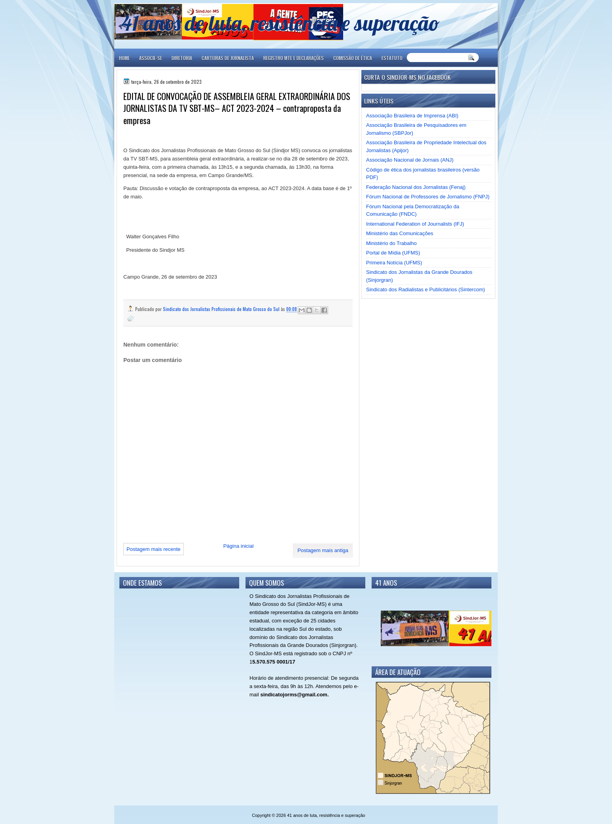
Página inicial (238, 546)
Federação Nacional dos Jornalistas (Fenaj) (415, 187)
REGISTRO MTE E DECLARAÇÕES (293, 58)
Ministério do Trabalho (391, 243)
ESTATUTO (392, 58)
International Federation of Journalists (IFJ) (415, 224)
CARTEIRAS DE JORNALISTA (228, 58)
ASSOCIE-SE (150, 58)
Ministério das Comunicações (399, 233)
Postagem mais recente (154, 549)
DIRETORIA (182, 58)
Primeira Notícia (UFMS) (394, 263)
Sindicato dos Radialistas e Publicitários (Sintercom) (425, 289)
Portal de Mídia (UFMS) (393, 253)
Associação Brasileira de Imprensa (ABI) (412, 116)
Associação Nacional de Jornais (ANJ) (409, 160)
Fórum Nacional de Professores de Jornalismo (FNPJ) (427, 197)
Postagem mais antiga (322, 550)
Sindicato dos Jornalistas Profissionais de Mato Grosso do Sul (222, 308)
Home (124, 58)
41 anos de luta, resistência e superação (280, 22)
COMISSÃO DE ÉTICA (352, 58)
